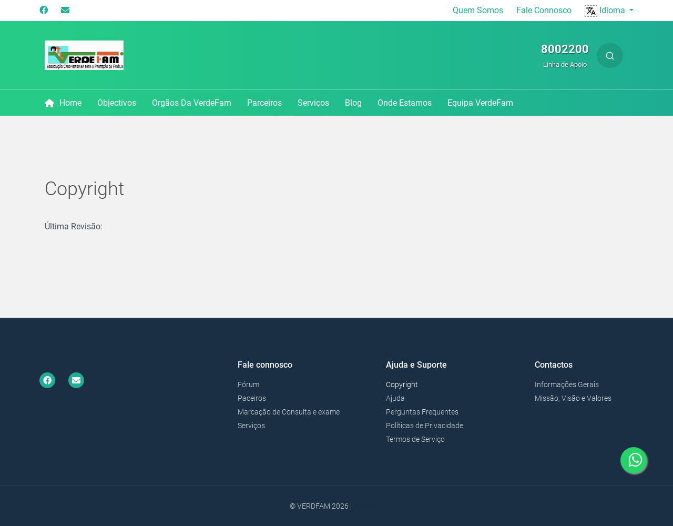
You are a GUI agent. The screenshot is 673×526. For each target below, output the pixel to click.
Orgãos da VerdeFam (191, 103)
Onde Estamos (405, 103)
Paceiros (252, 398)
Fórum (248, 384)
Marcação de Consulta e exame (289, 412)
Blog (353, 103)
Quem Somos (478, 10)
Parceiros (264, 103)
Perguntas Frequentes (422, 412)
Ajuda (395, 398)
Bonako (368, 506)
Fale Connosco (544, 10)
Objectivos (116, 103)
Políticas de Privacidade (424, 425)
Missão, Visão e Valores (573, 398)
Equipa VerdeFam (480, 103)
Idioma (606, 10)
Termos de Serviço (415, 439)
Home (63, 103)
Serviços (313, 103)
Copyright (402, 384)
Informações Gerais (567, 384)
